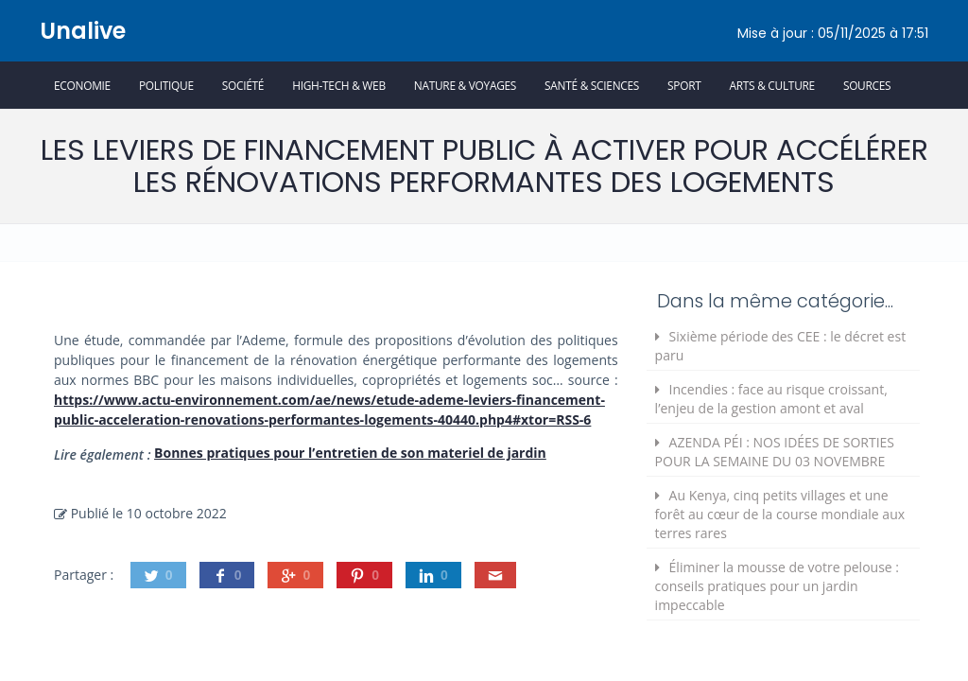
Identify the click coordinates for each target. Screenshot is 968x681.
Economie (82, 85)
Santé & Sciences (591, 85)
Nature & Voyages (465, 85)
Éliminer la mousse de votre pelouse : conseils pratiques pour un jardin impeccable (777, 586)
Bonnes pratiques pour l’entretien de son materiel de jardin (350, 453)
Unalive (83, 30)
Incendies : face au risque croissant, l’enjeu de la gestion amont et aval (771, 398)
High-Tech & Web (339, 85)
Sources (866, 85)
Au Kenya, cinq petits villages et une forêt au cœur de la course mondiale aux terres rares (780, 514)
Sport (683, 85)
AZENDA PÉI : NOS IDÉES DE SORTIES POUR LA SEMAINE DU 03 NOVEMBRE (774, 451)
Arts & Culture (772, 85)
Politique (166, 85)
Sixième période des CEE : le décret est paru (781, 345)
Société (243, 85)
